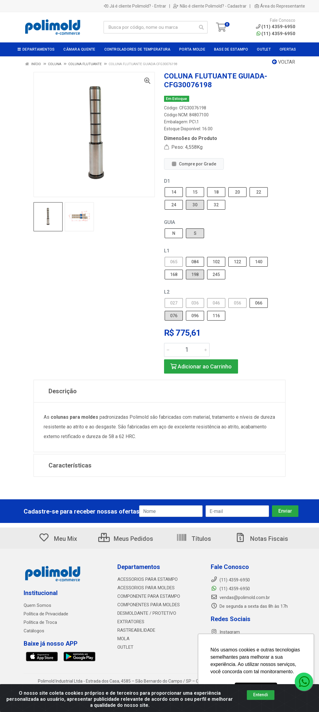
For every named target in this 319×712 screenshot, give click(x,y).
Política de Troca (40, 622)
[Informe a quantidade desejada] (187, 350)
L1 (167, 251)
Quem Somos (37, 605)
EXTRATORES (130, 621)
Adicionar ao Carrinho (201, 366)
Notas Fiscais (261, 538)
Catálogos (34, 631)
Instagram (225, 632)
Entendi (260, 694)
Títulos (193, 538)
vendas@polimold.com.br (240, 597)
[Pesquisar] (201, 27)
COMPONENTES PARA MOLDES (148, 604)
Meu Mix (58, 538)
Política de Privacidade (46, 614)
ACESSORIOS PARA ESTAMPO (147, 579)
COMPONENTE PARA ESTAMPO (148, 596)
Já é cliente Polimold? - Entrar (135, 6)
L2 (167, 292)
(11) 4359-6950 (276, 33)
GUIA (169, 222)
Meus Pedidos (125, 538)
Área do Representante (280, 6)
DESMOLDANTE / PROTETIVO (146, 613)
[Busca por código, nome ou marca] (149, 27)
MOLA (123, 638)
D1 (167, 181)
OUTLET (125, 647)
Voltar (283, 62)
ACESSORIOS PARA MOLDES (146, 588)
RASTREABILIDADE (136, 630)
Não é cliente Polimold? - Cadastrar (210, 6)
